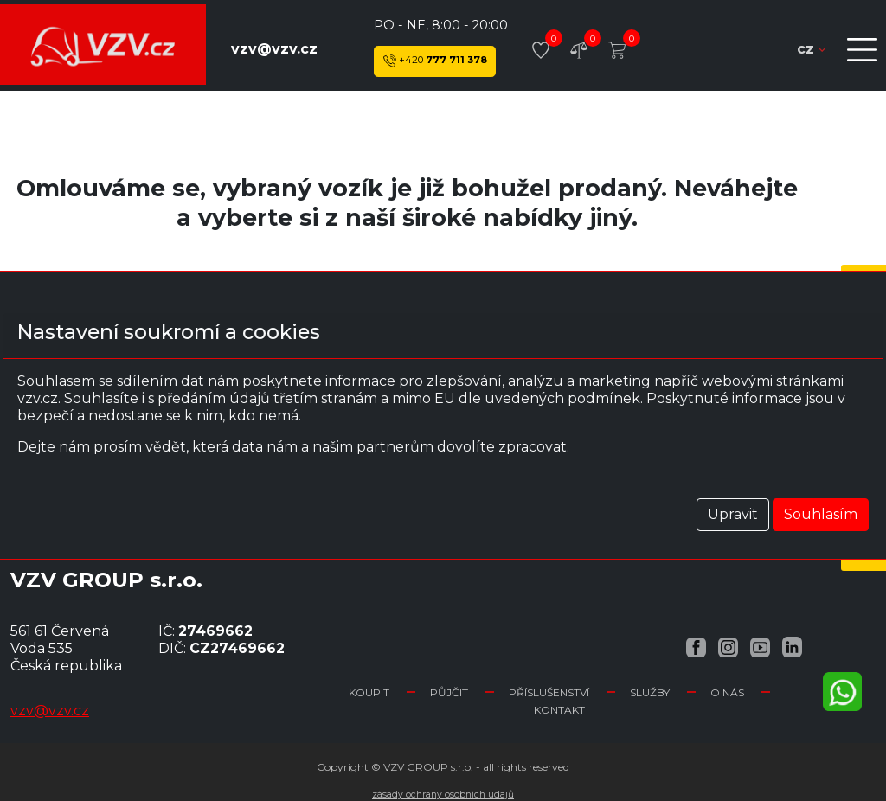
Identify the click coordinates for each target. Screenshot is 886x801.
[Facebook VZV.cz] (696, 646)
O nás (727, 692)
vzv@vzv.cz (274, 49)
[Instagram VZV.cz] (728, 646)
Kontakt (559, 709)
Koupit (369, 692)
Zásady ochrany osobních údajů (443, 794)
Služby (650, 692)
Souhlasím (820, 514)
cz (811, 49)
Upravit (733, 514)
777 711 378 (435, 61)
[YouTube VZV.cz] (760, 646)
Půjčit (449, 692)
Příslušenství (549, 692)
